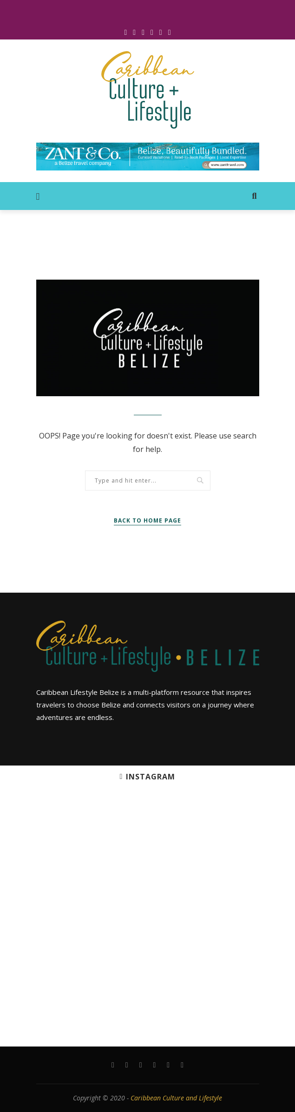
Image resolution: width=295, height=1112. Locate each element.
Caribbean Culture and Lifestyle (176, 1097)
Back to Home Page (147, 520)
